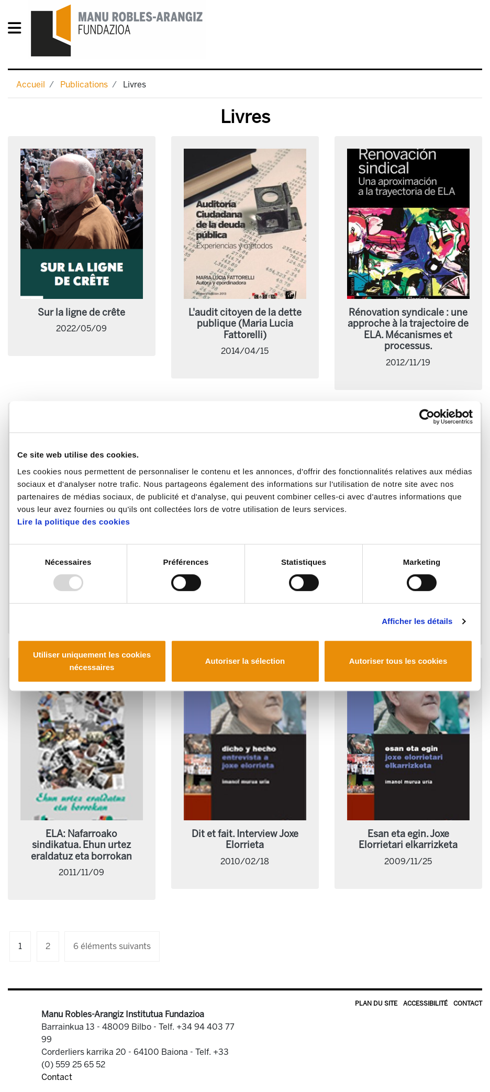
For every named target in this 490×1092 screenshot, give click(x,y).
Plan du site (376, 1003)
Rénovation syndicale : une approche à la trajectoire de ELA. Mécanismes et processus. (408, 329)
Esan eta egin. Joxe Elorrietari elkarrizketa (408, 839)
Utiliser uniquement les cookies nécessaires (92, 661)
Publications (84, 85)
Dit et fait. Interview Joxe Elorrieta (245, 839)
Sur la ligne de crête (81, 312)
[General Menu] (17, 30)
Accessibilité (425, 1003)
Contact (467, 1003)
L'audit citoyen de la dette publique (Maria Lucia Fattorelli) (245, 324)
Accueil (30, 85)
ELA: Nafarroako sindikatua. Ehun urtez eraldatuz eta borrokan (81, 845)
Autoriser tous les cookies (398, 660)
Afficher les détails (417, 621)
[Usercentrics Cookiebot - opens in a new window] (427, 417)
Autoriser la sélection (245, 660)
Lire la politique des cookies (73, 521)
